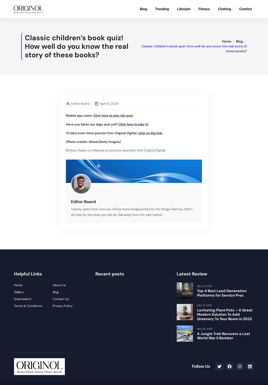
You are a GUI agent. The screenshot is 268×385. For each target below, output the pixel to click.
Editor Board (80, 104)
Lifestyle (183, 9)
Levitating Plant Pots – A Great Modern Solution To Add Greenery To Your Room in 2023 (225, 314)
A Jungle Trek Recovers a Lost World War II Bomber (223, 336)
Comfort (245, 9)
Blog (143, 9)
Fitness (204, 9)
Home (226, 41)
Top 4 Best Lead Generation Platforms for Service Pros (222, 293)
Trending (162, 9)
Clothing (224, 9)
